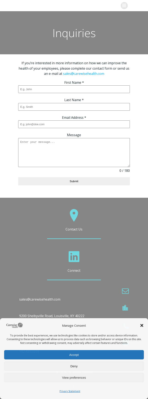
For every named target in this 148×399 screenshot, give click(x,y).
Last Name (74, 100)
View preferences (74, 377)
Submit (74, 181)
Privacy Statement (70, 391)
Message (74, 135)
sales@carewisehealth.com (83, 73)
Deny (74, 366)
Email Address (74, 117)
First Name (74, 82)
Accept (74, 355)
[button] (142, 325)
